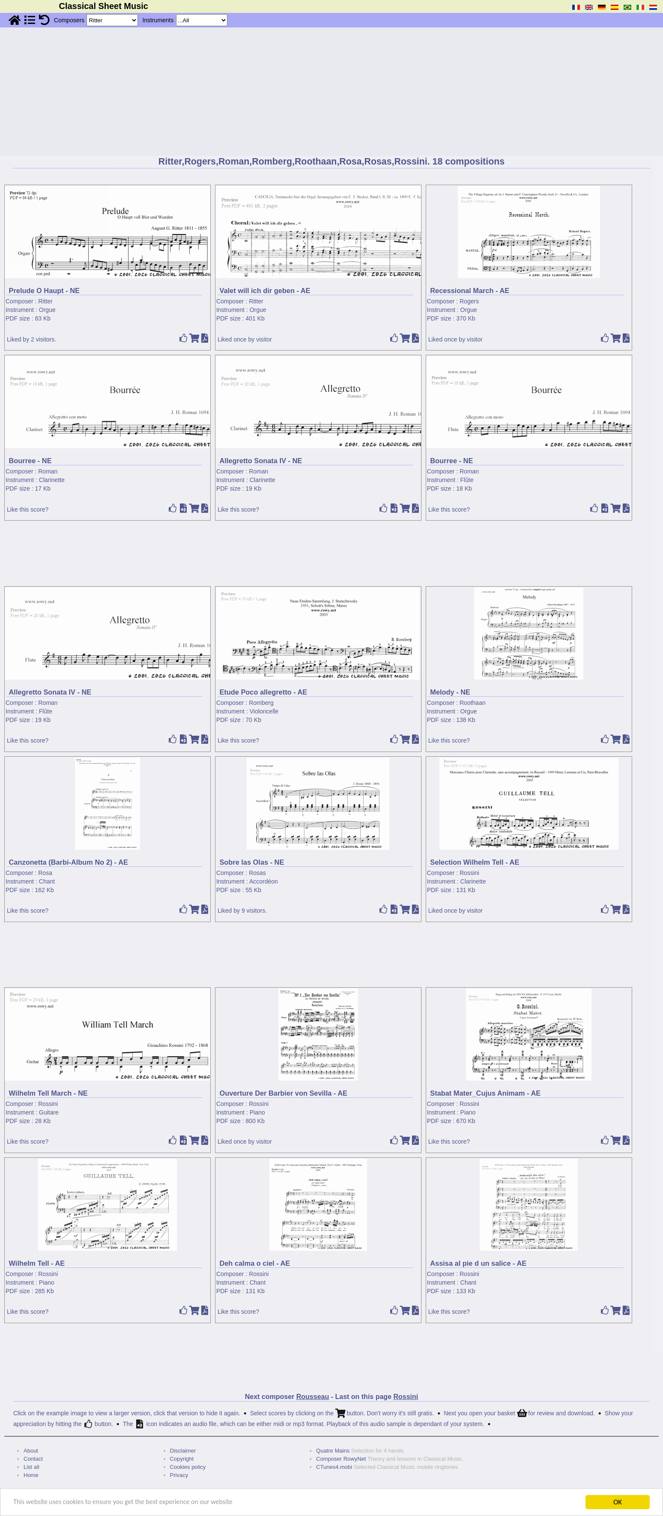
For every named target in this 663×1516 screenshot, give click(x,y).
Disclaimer (183, 1450)
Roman (47, 471)
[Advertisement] (331, 92)
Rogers (469, 301)
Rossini (469, 872)
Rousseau (312, 1396)
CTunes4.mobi (334, 1467)
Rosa (45, 872)
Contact (33, 1459)
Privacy (179, 1475)
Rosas (257, 872)
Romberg (261, 702)
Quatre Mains (332, 1450)
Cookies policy (188, 1467)
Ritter (45, 301)
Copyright (182, 1459)
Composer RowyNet (341, 1459)
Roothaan (473, 702)
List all (31, 1467)
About (31, 1450)
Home (31, 1475)
